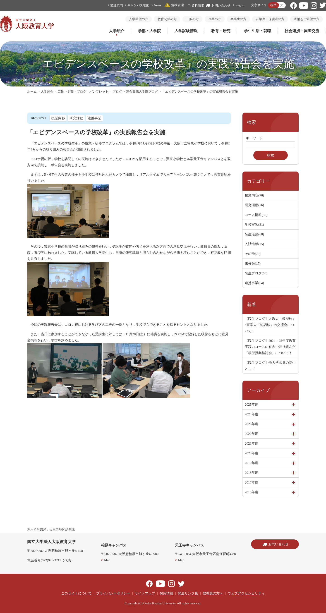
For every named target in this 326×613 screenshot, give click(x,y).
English (240, 5)
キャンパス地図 (138, 5)
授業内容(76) (254, 195)
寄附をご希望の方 (306, 19)
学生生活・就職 (257, 31)
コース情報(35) (256, 215)
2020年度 (251, 453)
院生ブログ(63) (256, 273)
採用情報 (166, 593)
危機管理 (174, 5)
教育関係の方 (167, 19)
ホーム (32, 91)
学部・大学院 (149, 31)
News (157, 5)
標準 (273, 5)
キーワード (254, 138)
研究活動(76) (254, 205)
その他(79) (253, 254)
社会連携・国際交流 (302, 31)
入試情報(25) (254, 244)
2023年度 (251, 424)
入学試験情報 (186, 31)
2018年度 (251, 472)
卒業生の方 (238, 19)
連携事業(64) (254, 283)
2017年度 (251, 482)
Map (107, 560)
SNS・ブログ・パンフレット (88, 91)
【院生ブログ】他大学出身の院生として (270, 366)
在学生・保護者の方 (270, 19)
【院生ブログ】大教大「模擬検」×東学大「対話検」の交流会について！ (270, 325)
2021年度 (251, 443)
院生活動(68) (254, 234)
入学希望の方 (138, 19)
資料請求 (195, 5)
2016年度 (251, 492)
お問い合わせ (218, 5)
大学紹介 (116, 31)
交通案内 (116, 5)
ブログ (117, 91)
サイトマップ (145, 593)
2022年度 (251, 434)
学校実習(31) (254, 224)
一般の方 (192, 19)
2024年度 (251, 414)
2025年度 (251, 404)
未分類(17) (253, 263)
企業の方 (214, 19)
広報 (61, 91)
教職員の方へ (213, 593)
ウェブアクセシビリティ (246, 593)
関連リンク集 (188, 593)
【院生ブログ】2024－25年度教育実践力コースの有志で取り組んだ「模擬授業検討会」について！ (270, 347)
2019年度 (251, 463)
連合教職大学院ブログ (142, 91)
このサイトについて (76, 593)
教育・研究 (220, 31)
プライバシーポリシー (113, 593)
